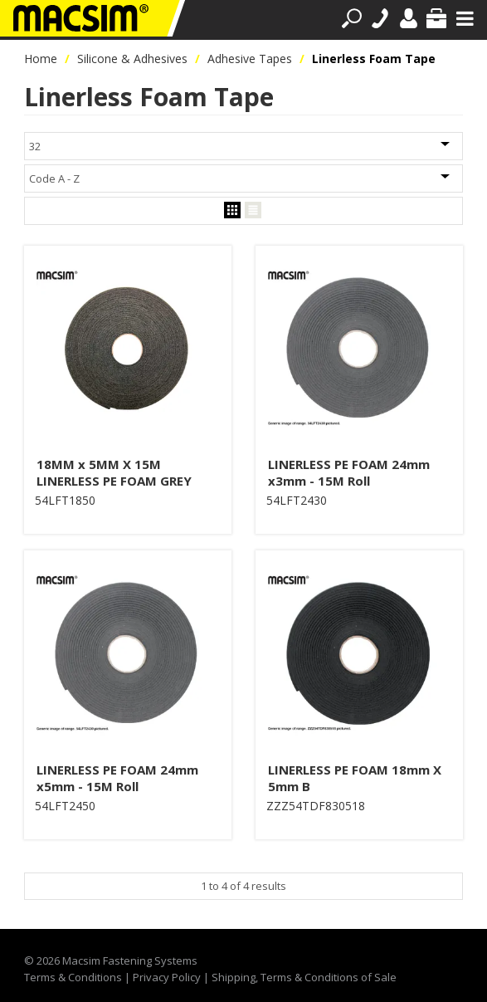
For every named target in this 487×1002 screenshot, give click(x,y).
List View (253, 210)
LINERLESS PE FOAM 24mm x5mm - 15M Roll (117, 777)
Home (40, 58)
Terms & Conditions (73, 977)
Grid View (232, 210)
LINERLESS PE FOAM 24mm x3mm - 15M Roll (349, 472)
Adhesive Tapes (249, 58)
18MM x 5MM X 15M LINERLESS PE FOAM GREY (114, 472)
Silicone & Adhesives (132, 58)
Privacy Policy (167, 977)
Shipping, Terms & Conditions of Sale (304, 977)
